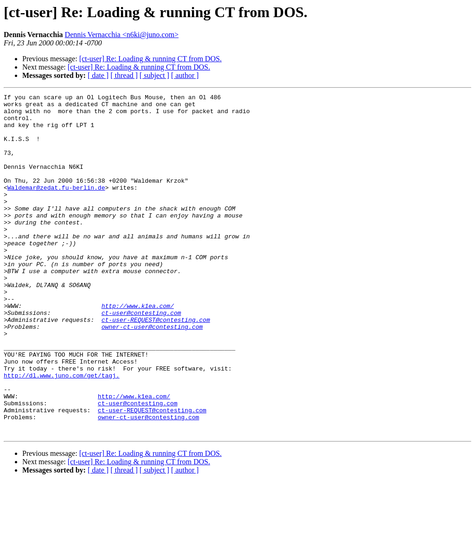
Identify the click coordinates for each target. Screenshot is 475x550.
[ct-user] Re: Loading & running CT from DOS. (150, 59)
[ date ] (98, 75)
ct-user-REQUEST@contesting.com (156, 365)
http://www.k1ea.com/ (138, 349)
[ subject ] (154, 75)
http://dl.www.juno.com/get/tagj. (62, 432)
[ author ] (185, 75)
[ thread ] (124, 75)
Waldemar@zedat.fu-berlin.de (56, 207)
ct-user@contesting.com (141, 357)
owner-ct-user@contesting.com (152, 374)
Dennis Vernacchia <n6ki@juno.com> (122, 34)
